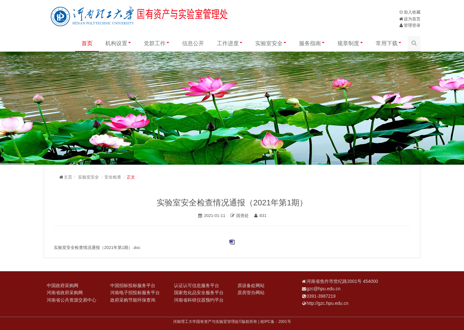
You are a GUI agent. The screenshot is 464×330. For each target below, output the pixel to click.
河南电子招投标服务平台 (135, 292)
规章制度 (350, 43)
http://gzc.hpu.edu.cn (327, 303)
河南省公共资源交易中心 (71, 300)
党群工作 (156, 43)
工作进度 (229, 43)
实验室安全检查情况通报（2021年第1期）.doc (97, 247)
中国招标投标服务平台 (132, 285)
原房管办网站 (251, 292)
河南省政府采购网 (65, 292)
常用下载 (388, 43)
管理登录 (412, 25)
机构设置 (118, 43)
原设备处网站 (251, 285)
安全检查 (112, 177)
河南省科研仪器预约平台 (199, 300)
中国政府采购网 (62, 285)
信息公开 (193, 43)
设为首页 (412, 18)
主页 (68, 177)
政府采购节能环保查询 (132, 300)
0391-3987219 (320, 296)
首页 (87, 43)
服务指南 (311, 43)
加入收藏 (412, 12)
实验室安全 (270, 43)
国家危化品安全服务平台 (199, 292)
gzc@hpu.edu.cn (323, 288)
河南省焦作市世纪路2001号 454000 (342, 281)
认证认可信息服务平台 (196, 285)
